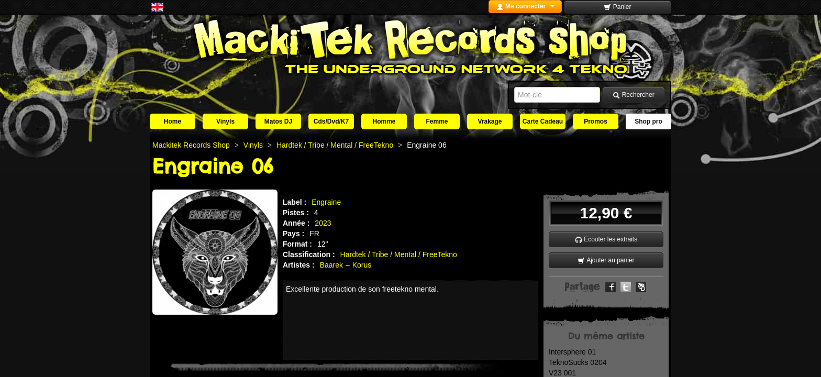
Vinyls (225, 121)
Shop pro (648, 121)
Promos (595, 121)
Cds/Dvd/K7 (331, 121)
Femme (437, 121)
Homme (383, 121)
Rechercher (633, 95)
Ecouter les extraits (606, 239)
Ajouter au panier (606, 260)
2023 (323, 223)
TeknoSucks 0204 (578, 362)
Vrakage (490, 121)
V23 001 (562, 373)
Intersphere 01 (572, 352)
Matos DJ (278, 121)
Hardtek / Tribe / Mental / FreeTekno (398, 254)
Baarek (331, 265)
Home (172, 121)
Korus (362, 265)
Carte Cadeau (543, 121)
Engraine (326, 202)
